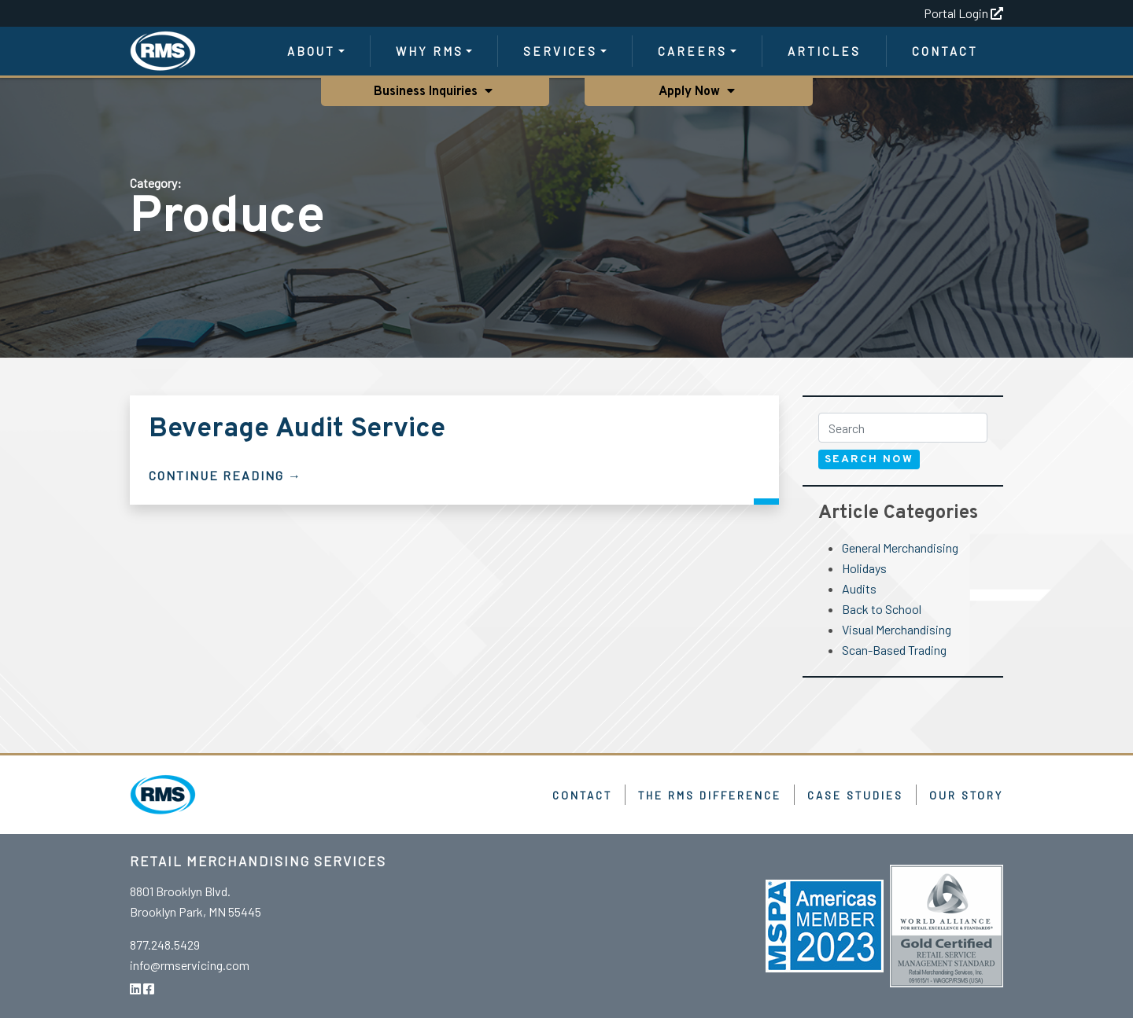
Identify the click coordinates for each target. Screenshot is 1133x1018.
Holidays (864, 567)
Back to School (881, 608)
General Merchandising (900, 547)
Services (560, 51)
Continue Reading (216, 475)
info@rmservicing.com (189, 964)
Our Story (966, 795)
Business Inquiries (425, 92)
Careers (692, 51)
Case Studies (855, 795)
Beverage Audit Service (297, 430)
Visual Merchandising (896, 629)
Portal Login (963, 13)
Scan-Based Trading (894, 649)
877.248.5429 (165, 944)
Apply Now (691, 92)
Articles (824, 51)
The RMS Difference (709, 795)
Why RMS (429, 51)
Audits (859, 588)
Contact (945, 51)
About (311, 51)
